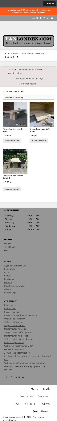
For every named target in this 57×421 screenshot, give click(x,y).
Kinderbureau (10, 305)
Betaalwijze (9, 269)
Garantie (8, 282)
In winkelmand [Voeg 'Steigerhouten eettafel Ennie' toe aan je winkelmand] (38, 140)
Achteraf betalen (29, 83)
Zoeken (35, 18)
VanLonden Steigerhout (28, 41)
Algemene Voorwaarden (15, 265)
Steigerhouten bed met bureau (18, 339)
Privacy (7, 289)
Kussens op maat (12, 312)
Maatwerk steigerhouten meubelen (20, 315)
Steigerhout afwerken (14, 322)
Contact (7, 275)
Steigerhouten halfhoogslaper (18, 332)
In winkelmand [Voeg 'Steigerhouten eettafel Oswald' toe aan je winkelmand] (12, 189)
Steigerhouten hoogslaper (16, 329)
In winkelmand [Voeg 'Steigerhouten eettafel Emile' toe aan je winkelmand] (12, 140)
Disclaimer (9, 279)
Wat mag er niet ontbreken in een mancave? (24, 363)
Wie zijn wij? (10, 292)
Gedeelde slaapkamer (14, 349)
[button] (49, 3)
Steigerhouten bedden (14, 325)
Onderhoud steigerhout (15, 318)
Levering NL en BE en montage (29, 78)
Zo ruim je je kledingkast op (17, 352)
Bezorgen (8, 272)
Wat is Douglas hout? (14, 342)
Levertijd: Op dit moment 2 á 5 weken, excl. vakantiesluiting (28, 71)
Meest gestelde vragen (14, 286)
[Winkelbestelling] (28, 97)
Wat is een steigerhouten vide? (18, 346)
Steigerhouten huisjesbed (16, 335)
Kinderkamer (10, 308)
